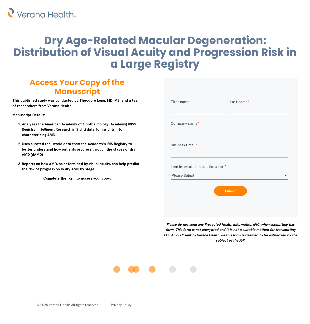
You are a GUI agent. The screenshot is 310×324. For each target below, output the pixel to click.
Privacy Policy (121, 305)
